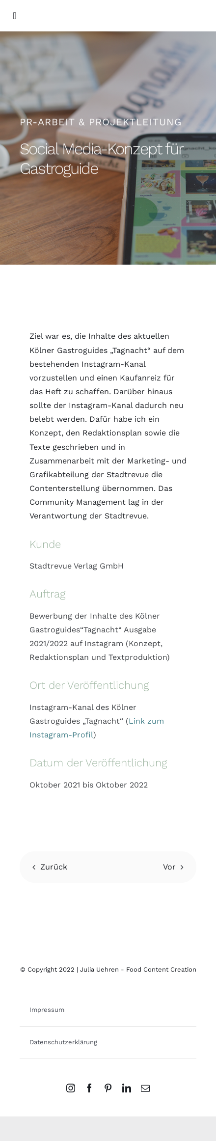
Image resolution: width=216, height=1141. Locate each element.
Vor (169, 866)
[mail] (145, 1088)
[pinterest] (108, 1088)
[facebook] (89, 1088)
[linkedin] (126, 1088)
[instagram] (70, 1088)
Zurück (53, 866)
